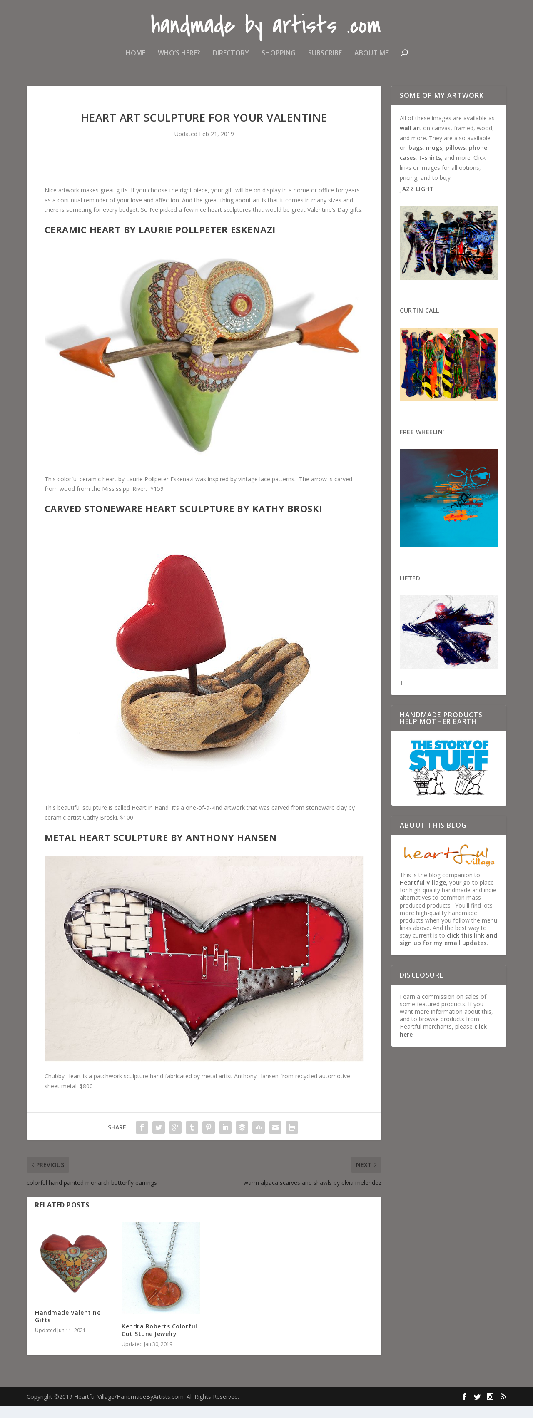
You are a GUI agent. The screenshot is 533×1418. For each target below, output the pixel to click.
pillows (456, 159)
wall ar (409, 140)
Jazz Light (417, 200)
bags (415, 159)
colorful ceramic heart (87, 491)
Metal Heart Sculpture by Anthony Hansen (161, 849)
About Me (371, 56)
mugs (434, 159)
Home (135, 56)
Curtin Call (419, 322)
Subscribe (325, 56)
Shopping (279, 56)
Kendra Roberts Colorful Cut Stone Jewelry (159, 1341)
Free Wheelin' (422, 444)
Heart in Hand (150, 819)
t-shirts (430, 169)
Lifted (410, 590)
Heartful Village (423, 894)
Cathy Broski (100, 829)
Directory (231, 56)
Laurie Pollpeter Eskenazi (160, 491)
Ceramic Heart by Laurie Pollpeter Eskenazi (160, 241)
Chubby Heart (63, 1088)
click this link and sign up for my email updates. (448, 950)
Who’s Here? (179, 56)
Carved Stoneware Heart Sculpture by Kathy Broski (183, 520)
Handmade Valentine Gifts (67, 1328)
